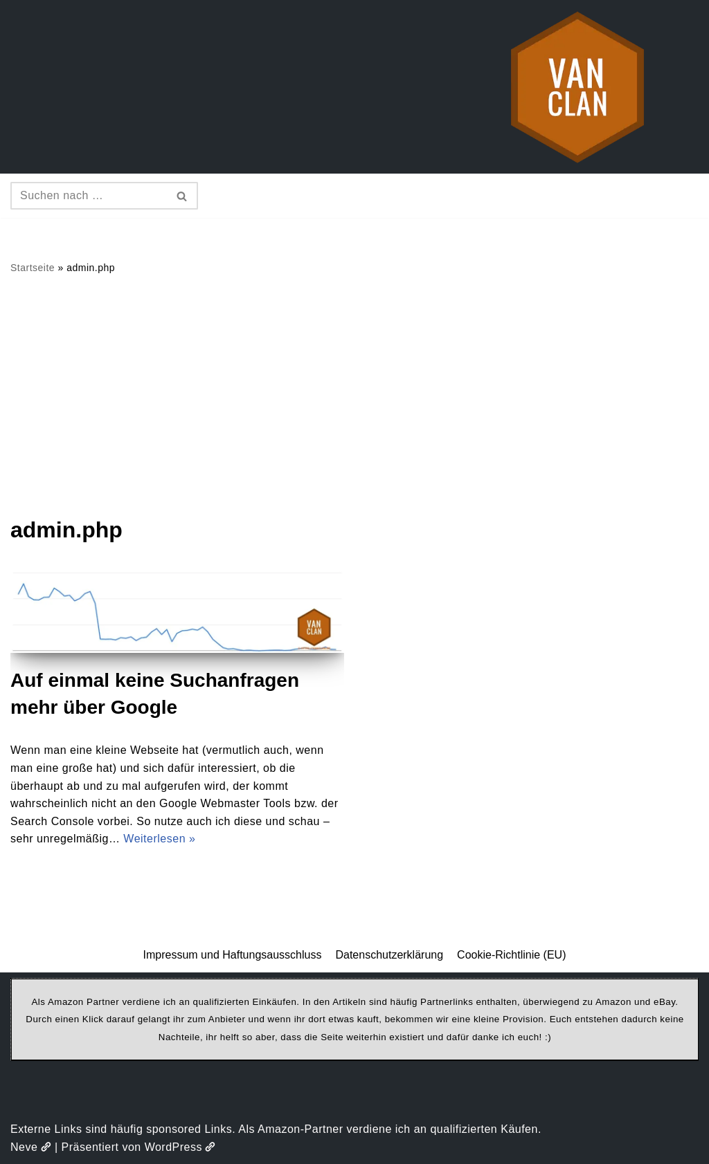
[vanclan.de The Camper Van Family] (577, 87)
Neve (30, 1147)
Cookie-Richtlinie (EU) (511, 955)
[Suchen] (88, 196)
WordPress (180, 1147)
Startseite (32, 267)
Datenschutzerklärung (389, 955)
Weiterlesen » (159, 838)
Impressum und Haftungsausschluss (232, 955)
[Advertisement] (354, 395)
